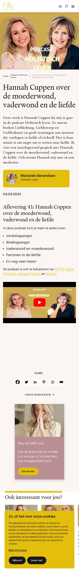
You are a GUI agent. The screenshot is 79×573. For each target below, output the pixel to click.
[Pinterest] (44, 382)
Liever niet (37, 560)
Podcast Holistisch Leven (19, 76)
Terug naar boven (38, 395)
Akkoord (17, 560)
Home (5, 76)
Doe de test (28, 471)
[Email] (61, 382)
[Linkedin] (35, 382)
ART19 (58, 269)
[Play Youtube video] (39, 302)
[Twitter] (26, 382)
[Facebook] (17, 382)
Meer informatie (18, 550)
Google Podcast (29, 273)
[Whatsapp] (52, 382)
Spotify (51, 273)
